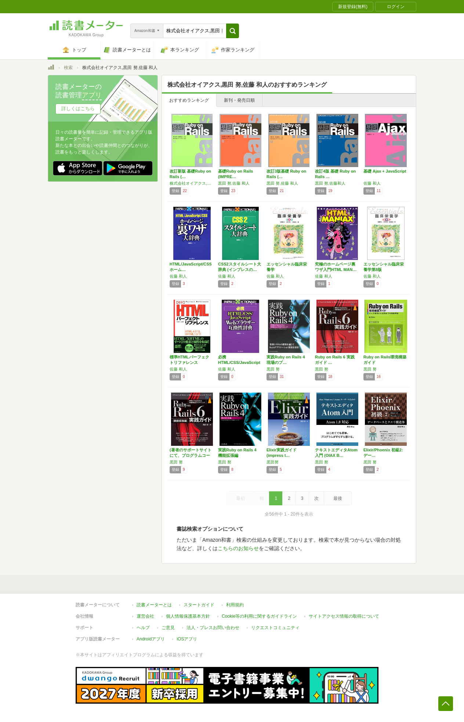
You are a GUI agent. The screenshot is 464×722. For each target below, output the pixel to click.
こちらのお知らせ (238, 548)
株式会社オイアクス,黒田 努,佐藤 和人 (192, 183)
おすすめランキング (189, 100)
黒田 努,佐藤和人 (330, 183)
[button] (232, 31)
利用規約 (235, 605)
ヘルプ (143, 627)
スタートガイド (199, 605)
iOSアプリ (187, 639)
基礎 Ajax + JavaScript (384, 171)
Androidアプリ (151, 639)
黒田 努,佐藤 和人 (234, 183)
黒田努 (273, 462)
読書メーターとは (154, 605)
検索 (68, 67)
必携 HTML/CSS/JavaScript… (239, 362)
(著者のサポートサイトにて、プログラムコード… (190, 455)
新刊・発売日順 (239, 100)
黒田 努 (273, 369)
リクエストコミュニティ (275, 627)
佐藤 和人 (372, 183)
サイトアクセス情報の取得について (344, 616)
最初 (240, 498)
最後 (337, 498)
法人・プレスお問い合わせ (212, 627)
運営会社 (145, 616)
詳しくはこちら (78, 108)
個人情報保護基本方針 (188, 616)
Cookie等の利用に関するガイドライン (259, 616)
